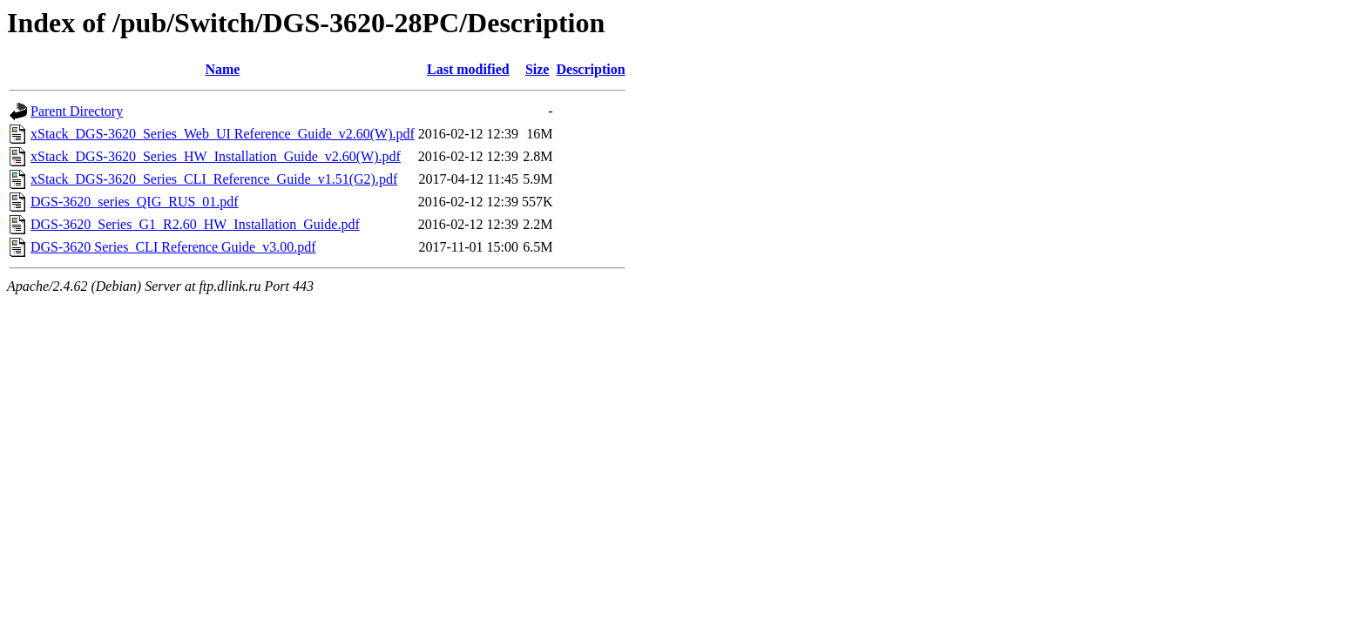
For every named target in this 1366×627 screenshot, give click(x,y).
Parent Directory (76, 111)
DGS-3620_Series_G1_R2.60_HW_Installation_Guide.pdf (195, 224)
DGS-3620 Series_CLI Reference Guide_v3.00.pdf (172, 246)
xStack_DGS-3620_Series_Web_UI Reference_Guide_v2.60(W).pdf (222, 133)
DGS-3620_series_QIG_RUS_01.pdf (134, 201)
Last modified (468, 69)
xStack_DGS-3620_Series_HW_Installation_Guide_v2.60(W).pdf (215, 156)
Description (590, 69)
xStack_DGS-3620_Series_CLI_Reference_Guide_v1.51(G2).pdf (213, 179)
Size (537, 69)
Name (222, 69)
